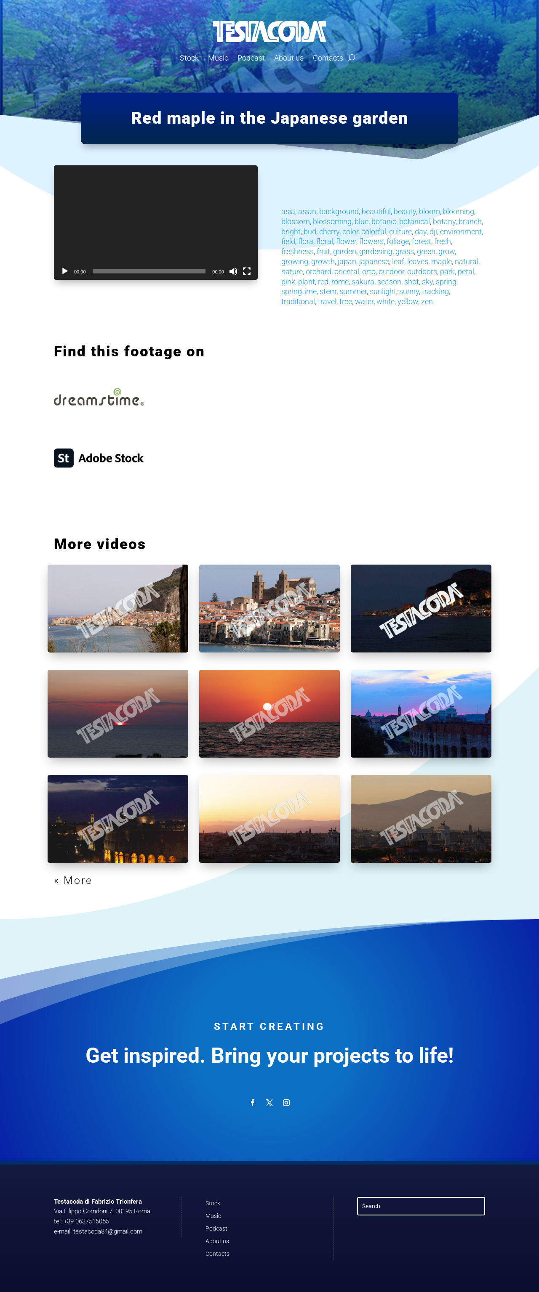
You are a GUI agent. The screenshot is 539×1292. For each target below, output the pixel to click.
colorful (373, 231)
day (421, 231)
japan (347, 261)
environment (461, 231)
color (350, 231)
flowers (371, 241)
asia (288, 211)
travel (327, 301)
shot (411, 281)
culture (400, 231)
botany (444, 221)
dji (433, 231)
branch (470, 221)
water (364, 301)
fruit (323, 251)
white (385, 301)
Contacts (328, 57)
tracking (435, 291)
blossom (295, 221)
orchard (318, 271)
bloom (429, 211)
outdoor (391, 271)
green (426, 251)
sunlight (383, 291)
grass (404, 251)
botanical (414, 221)
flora (305, 241)
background (339, 211)
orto (369, 271)
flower (346, 241)
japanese (374, 261)
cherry (329, 231)
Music (218, 57)
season (389, 281)
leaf (398, 261)
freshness (297, 251)
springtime (299, 291)
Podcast (251, 57)
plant (306, 281)
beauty (405, 211)
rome (340, 281)
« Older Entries (96, 880)
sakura (363, 281)
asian (307, 211)
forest (421, 241)
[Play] (65, 271)
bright (291, 231)
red (323, 281)
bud (310, 231)
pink (288, 281)
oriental (346, 271)
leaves (417, 261)
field (288, 241)
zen (427, 301)
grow (446, 251)
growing (294, 261)
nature (292, 271)
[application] (156, 222)
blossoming (332, 221)
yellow (408, 301)
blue (361, 221)
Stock (189, 57)
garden (344, 251)
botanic (383, 221)
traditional (298, 301)
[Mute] (233, 271)
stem (328, 291)
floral (324, 241)
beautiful (376, 211)
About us (289, 57)
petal (466, 271)
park (447, 271)
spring (446, 281)
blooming (458, 211)
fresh (442, 241)
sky (427, 281)
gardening (375, 251)
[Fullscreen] (247, 271)
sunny (409, 291)
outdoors (422, 271)
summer (353, 291)
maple (441, 261)
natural (466, 261)
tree (345, 301)
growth (323, 261)
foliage (398, 241)
